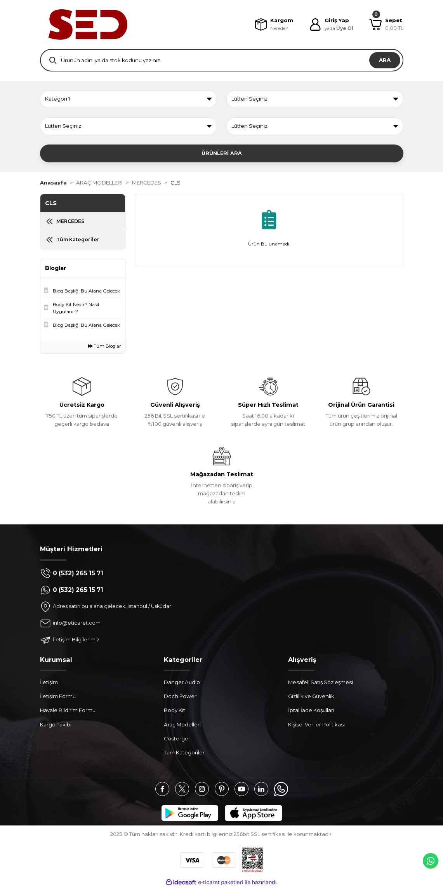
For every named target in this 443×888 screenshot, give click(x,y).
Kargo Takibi (55, 724)
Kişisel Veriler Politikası (316, 724)
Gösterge (176, 738)
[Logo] (87, 24)
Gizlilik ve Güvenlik (311, 696)
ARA (385, 60)
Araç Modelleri (182, 724)
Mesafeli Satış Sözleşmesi (320, 682)
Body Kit (174, 710)
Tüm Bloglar (104, 346)
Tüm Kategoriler (184, 752)
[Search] (221, 60)
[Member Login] (330, 24)
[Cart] (386, 24)
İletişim (49, 682)
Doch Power (180, 696)
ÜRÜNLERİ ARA (221, 153)
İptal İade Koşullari (311, 710)
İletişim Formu (58, 696)
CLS (175, 182)
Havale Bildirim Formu (68, 710)
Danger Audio (182, 682)
